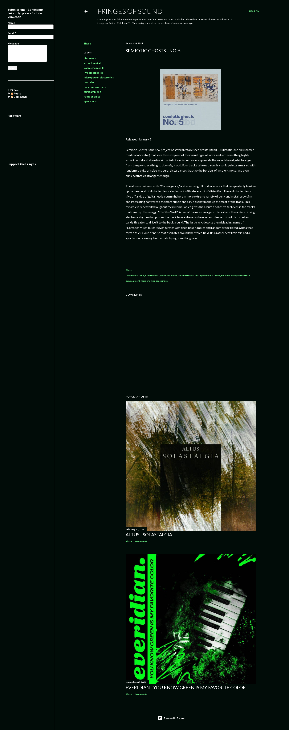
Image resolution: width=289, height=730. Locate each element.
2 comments (140, 694)
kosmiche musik (94, 67)
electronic (90, 58)
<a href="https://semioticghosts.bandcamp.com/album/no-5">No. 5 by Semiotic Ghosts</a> (191, 253)
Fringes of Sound (129, 11)
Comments (19, 96)
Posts (16, 93)
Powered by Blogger (171, 718)
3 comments (140, 541)
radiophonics (92, 96)
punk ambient (92, 91)
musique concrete (95, 87)
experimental (92, 63)
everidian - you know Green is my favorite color (186, 687)
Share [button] (87, 43)
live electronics (93, 72)
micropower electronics (99, 77)
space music (91, 101)
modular (89, 82)
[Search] (254, 11)
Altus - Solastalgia (149, 534)
